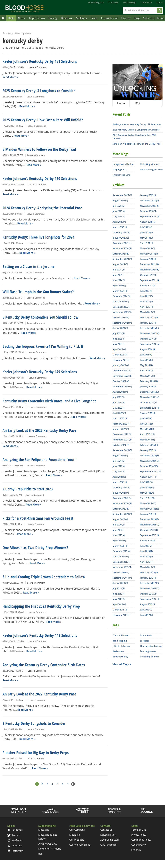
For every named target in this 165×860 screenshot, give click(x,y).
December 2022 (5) (121, 370)
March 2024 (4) (119, 290)
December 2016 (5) (149, 328)
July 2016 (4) (146, 354)
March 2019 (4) (119, 609)
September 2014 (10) (150, 471)
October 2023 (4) (120, 317)
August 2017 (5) (147, 285)
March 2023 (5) (119, 354)
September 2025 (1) (122, 195)
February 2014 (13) (149, 508)
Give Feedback (108, 844)
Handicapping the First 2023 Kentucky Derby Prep (41, 607)
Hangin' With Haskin (123, 164)
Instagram (15, 850)
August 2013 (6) (147, 540)
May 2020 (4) (118, 535)
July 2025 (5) (118, 205)
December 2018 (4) (149, 200)
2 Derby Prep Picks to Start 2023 (27, 489)
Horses (125, 18)
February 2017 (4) (149, 317)
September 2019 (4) (122, 577)
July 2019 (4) (118, 588)
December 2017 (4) (149, 264)
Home (3, 33)
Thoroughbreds (148, 651)
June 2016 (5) (146, 359)
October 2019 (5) (120, 572)
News (21, 18)
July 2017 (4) (146, 290)
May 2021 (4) (118, 471)
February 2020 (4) (121, 551)
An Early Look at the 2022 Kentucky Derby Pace (39, 694)
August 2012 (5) (147, 604)
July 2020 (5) (118, 524)
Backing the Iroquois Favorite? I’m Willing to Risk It (42, 347)
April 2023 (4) (119, 349)
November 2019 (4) (122, 567)
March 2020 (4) (119, 545)
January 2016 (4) (148, 386)
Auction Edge (129, 2)
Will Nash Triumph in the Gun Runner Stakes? (38, 292)
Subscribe (148, 18)
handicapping (119, 640)
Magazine (43, 829)
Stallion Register (96, 2)
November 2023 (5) (122, 312)
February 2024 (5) (121, 296)
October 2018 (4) (148, 211)
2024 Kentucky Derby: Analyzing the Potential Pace (42, 208)
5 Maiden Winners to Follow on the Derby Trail (39, 150)
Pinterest (14, 845)
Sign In (159, 2)
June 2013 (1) (146, 551)
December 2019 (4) (121, 561)
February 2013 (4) (149, 572)
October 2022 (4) (120, 381)
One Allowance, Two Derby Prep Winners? (35, 548)
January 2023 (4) (120, 365)
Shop (114, 810)
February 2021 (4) (121, 487)
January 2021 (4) (120, 492)
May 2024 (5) (118, 280)
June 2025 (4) (118, 211)
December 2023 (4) (121, 306)
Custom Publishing (79, 844)
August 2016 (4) (147, 349)
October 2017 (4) (148, 274)
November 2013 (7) (149, 524)
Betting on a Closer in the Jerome (28, 267)
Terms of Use (138, 829)
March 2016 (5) (147, 375)
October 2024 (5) (120, 253)
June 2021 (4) (118, 466)
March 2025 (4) (119, 227)
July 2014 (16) (146, 482)
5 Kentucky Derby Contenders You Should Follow (40, 318)
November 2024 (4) (122, 248)
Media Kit (74, 834)
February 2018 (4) (149, 253)
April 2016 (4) (146, 370)
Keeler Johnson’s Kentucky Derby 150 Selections (39, 179)
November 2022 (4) (122, 375)
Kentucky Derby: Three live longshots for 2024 (38, 238)
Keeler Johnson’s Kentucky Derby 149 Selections (39, 372)
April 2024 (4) (119, 285)
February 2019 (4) (121, 614)
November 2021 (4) (122, 439)
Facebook (14, 829)
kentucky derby (120, 656)
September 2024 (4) (122, 259)
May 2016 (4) (146, 365)
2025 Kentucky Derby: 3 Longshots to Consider (38, 91)
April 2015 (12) (147, 434)
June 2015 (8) (146, 423)
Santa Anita (146, 635)
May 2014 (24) (147, 492)
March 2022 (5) (119, 418)
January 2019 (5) (148, 195)
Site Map (136, 849)
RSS (137, 103)
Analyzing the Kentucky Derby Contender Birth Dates (43, 665)
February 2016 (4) (149, 381)
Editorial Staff (108, 834)
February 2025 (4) (121, 232)
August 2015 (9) (147, 413)
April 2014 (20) (147, 498)
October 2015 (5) (148, 402)
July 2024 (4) (118, 269)
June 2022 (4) (118, 402)
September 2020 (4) (122, 514)
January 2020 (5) (120, 556)
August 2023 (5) (120, 328)
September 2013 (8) (149, 535)
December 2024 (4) (121, 243)
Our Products (76, 839)
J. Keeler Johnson (121, 646)
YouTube (14, 840)
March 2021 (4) (119, 482)
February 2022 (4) (121, 423)
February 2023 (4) (121, 359)
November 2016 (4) (149, 333)
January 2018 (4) (148, 259)
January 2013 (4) (148, 577)
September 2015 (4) (149, 407)
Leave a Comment (37, 67)
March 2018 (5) (147, 248)
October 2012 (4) (148, 593)
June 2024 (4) (118, 274)
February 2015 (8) (149, 444)
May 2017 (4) (146, 301)
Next (73, 784)
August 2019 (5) (120, 583)
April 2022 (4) (119, 413)
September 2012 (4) (149, 599)
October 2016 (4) (148, 338)
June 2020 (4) (118, 529)
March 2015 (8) (147, 439)
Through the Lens (121, 174)
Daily (11, 18)
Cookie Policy (138, 844)
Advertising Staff (109, 839)
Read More (9, 77)
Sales (94, 18)
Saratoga (145, 640)
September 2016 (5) (149, 344)
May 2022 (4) (118, 407)
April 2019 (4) (119, 604)
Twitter (13, 835)
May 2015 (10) (147, 429)
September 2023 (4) (122, 322)
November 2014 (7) (149, 460)
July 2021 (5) (118, 460)
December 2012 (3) (149, 583)
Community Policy (141, 839)
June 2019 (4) (118, 593)
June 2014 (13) (147, 487)
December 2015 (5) (149, 391)
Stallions (81, 18)
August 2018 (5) (147, 221)
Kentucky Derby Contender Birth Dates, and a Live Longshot (49, 401)
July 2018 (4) (146, 227)
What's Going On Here (151, 169)
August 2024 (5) (120, 264)
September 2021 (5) (122, 450)
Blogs (137, 18)
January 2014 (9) (148, 514)
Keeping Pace (119, 169)
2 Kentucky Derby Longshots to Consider (34, 724)
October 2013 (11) (149, 529)
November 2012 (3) (149, 588)
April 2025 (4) (119, 221)
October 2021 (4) (120, 444)
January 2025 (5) (120, 237)
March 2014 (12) (148, 503)
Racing (53, 18)
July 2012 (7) (146, 609)
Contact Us (106, 829)
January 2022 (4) (120, 429)
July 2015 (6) (146, 418)
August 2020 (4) (120, 519)
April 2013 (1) (146, 561)
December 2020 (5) (121, 498)
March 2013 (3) (147, 567)
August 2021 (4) (120, 455)
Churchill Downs (121, 635)
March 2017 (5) (147, 312)
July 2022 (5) (118, 397)
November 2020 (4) (122, 503)
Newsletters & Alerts (49, 848)
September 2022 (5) (122, 386)
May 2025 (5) (118, 216)
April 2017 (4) (146, 306)
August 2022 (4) (120, 391)
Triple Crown (37, 18)
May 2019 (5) (118, 599)
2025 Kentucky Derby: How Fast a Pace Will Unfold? (42, 120)
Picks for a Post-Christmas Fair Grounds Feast (37, 519)
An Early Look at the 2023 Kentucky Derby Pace (39, 431)
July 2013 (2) (146, 545)
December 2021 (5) (121, 434)
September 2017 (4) (149, 280)
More (160, 18)
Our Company (77, 829)
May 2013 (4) (146, 556)
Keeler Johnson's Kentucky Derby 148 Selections (39, 636)
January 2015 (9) (148, 450)
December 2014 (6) (149, 455)
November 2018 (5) (149, 205)
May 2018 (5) (146, 237)
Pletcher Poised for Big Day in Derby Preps (35, 753)
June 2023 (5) (118, 338)
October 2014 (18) (149, 466)
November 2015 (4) (149, 397)
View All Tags (120, 664)
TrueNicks (113, 2)
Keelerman (118, 651)
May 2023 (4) (118, 344)
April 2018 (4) (146, 243)
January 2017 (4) (148, 322)
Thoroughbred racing (151, 646)
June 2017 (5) (146, 296)
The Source (146, 2)
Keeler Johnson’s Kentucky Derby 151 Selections (39, 62)
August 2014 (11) (148, 476)
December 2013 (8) (149, 519)
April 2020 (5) (119, 540)
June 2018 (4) (146, 232)
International (109, 18)
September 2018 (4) (149, 216)
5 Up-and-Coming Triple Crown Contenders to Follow (43, 577)
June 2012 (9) (146, 614)
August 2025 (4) (120, 200)
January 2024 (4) (120, 301)
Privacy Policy (138, 834)
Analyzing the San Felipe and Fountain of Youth (39, 460)
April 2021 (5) (119, 476)
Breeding (66, 18)
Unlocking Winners (23, 33)
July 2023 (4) (118, 333)
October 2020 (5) (120, 508)
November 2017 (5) (149, 269)
